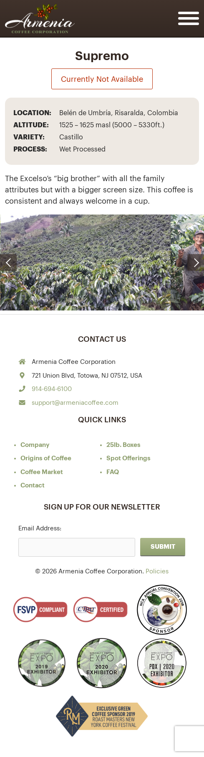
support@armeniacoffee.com (75, 403)
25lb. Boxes (123, 445)
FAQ (112, 472)
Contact (32, 485)
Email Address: (39, 528)
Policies (157, 571)
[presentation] (8, 262)
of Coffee (45, 458)
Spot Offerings (128, 458)
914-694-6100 (52, 389)
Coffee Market (41, 472)
